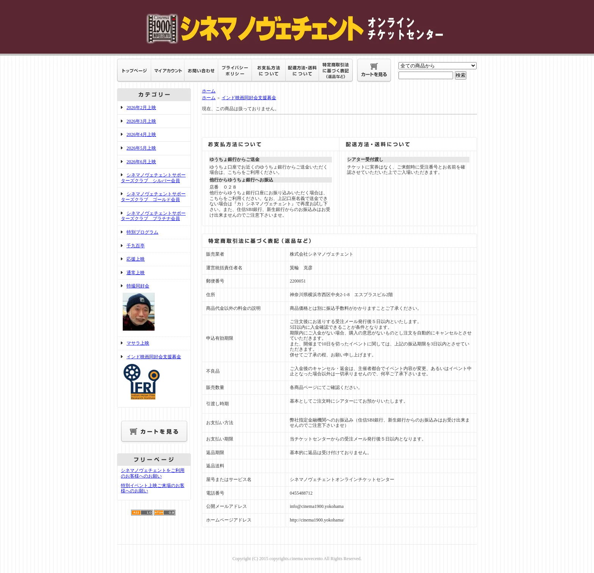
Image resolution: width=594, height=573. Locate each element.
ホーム (209, 91)
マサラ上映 (138, 343)
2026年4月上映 (141, 134)
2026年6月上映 (141, 161)
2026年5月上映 (141, 148)
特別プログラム (142, 232)
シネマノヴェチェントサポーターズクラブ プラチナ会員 (153, 216)
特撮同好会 (154, 308)
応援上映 (136, 259)
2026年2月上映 (141, 107)
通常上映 (136, 272)
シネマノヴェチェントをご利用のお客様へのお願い (152, 473)
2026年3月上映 (141, 121)
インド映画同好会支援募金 (154, 378)
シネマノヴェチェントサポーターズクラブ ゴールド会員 (153, 196)
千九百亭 (136, 245)
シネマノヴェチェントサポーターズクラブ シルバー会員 (153, 177)
